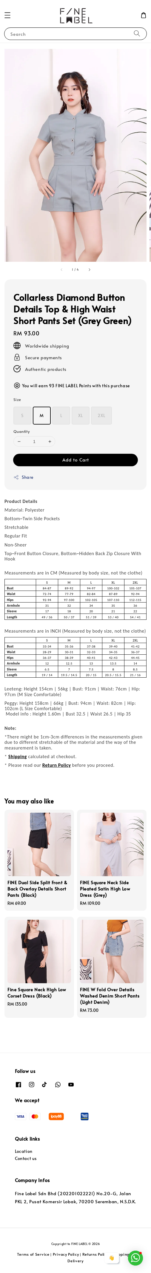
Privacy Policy (66, 1254)
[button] (7, 15)
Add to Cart (75, 459)
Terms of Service (33, 1254)
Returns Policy (95, 1254)
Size (17, 399)
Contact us (26, 1158)
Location (24, 1151)
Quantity (21, 431)
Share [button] (23, 477)
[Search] (137, 33)
